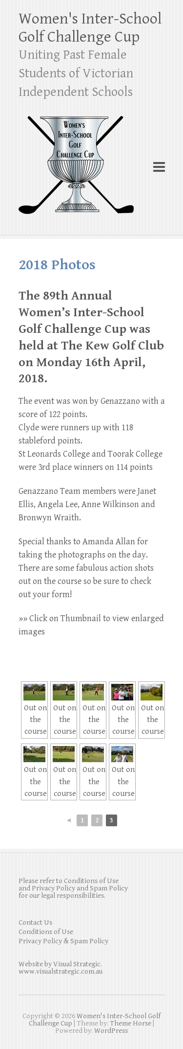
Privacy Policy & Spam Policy (63, 941)
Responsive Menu (159, 167)
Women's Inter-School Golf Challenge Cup (90, 28)
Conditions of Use (46, 932)
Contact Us (35, 922)
